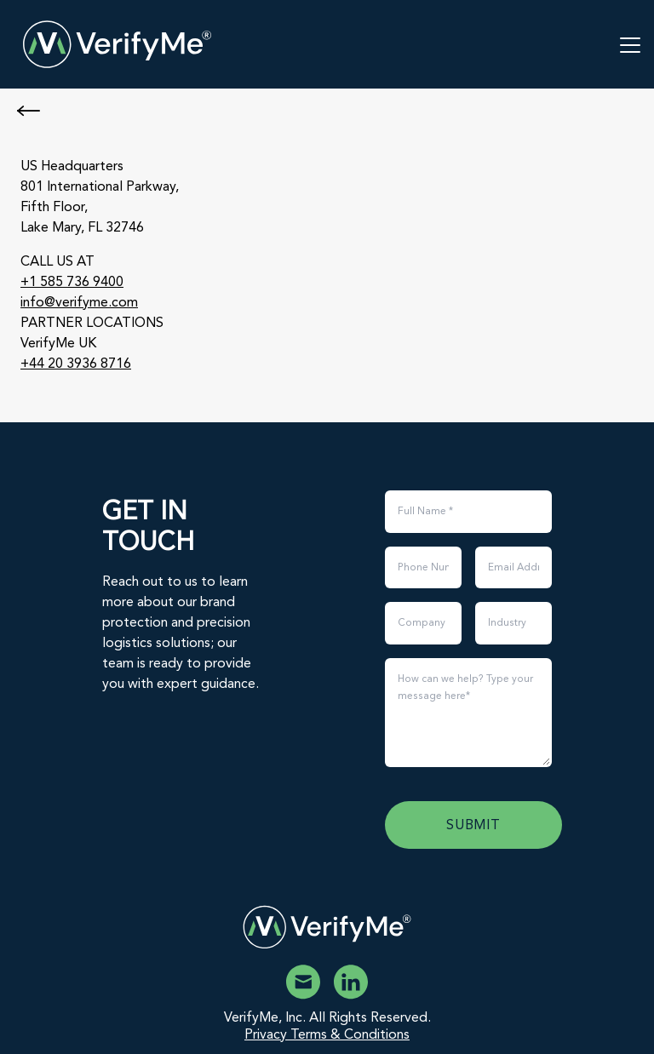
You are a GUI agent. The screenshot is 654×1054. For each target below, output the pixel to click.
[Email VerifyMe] (303, 982)
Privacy (267, 1035)
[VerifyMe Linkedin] (351, 982)
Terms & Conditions (350, 1035)
